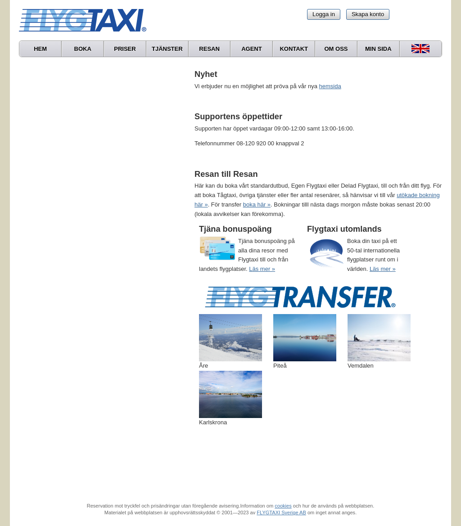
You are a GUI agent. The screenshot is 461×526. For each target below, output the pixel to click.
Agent (251, 48)
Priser (125, 48)
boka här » (257, 204)
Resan (209, 48)
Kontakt (294, 48)
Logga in (323, 14)
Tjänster (167, 48)
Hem (40, 48)
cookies (283, 505)
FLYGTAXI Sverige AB (281, 512)
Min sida (378, 48)
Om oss (336, 48)
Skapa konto (368, 14)
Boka (82, 48)
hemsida (330, 86)
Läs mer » (262, 268)
